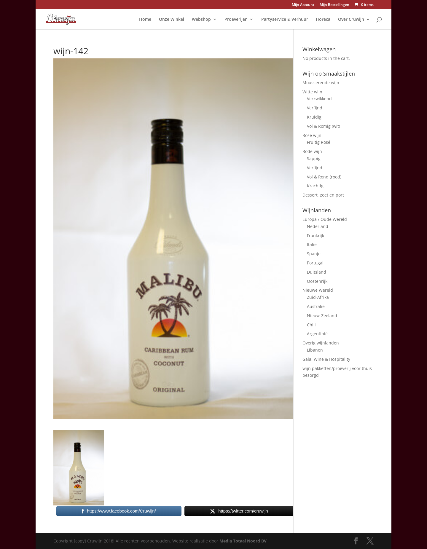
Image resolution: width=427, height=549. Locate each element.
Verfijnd (314, 108)
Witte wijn (312, 92)
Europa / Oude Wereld (324, 219)
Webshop (201, 19)
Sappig (314, 158)
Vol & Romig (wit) (323, 126)
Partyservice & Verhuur (284, 19)
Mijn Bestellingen (334, 5)
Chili (311, 325)
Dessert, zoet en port (323, 195)
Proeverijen (236, 19)
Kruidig (314, 117)
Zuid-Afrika (318, 297)
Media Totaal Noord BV (243, 541)
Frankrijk (315, 235)
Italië (312, 244)
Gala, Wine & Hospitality (326, 359)
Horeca (323, 19)
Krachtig (315, 186)
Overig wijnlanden (320, 343)
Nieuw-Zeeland (322, 315)
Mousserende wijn (320, 82)
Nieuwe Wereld (317, 290)
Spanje (314, 253)
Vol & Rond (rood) (324, 177)
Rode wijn (312, 151)
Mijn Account (303, 5)
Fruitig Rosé (318, 142)
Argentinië (317, 333)
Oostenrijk (317, 281)
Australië (316, 306)
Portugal (315, 263)
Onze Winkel (171, 19)
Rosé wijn (311, 135)
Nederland (317, 226)
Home (145, 19)
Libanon (315, 350)
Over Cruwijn (351, 19)
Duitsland (316, 272)
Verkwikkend (319, 98)
